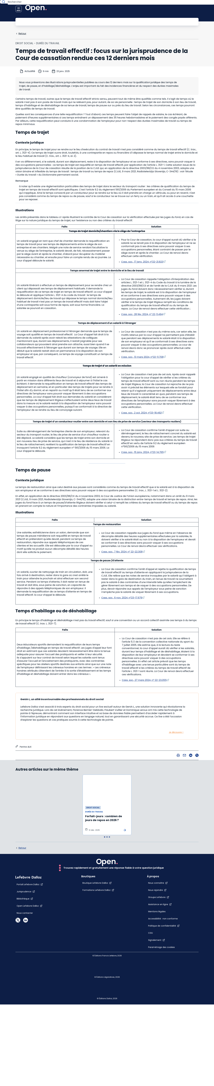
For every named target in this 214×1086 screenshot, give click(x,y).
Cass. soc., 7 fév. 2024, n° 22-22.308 (122, 551)
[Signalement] (163, 938)
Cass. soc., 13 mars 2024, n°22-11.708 (142, 356)
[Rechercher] (100, 21)
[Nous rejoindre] (164, 870)
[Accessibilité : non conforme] (159, 910)
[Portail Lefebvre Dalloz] (29, 983)
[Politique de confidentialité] (170, 923)
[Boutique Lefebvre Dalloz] (90, 982)
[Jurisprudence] (25, 991)
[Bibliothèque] (24, 998)
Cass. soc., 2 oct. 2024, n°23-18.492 (141, 412)
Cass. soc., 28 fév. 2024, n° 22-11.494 (142, 314)
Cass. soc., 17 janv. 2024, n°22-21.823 (142, 261)
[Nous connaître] (164, 863)
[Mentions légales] (159, 894)
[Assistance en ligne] (166, 884)
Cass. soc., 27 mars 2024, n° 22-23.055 (144, 680)
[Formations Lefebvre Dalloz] (92, 989)
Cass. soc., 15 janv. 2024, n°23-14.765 (142, 452)
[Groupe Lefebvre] (165, 877)
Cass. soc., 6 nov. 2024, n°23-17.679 (121, 597)
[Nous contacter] (24, 1012)
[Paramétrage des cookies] (159, 951)
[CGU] (157, 931)
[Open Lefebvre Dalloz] (29, 1005)
